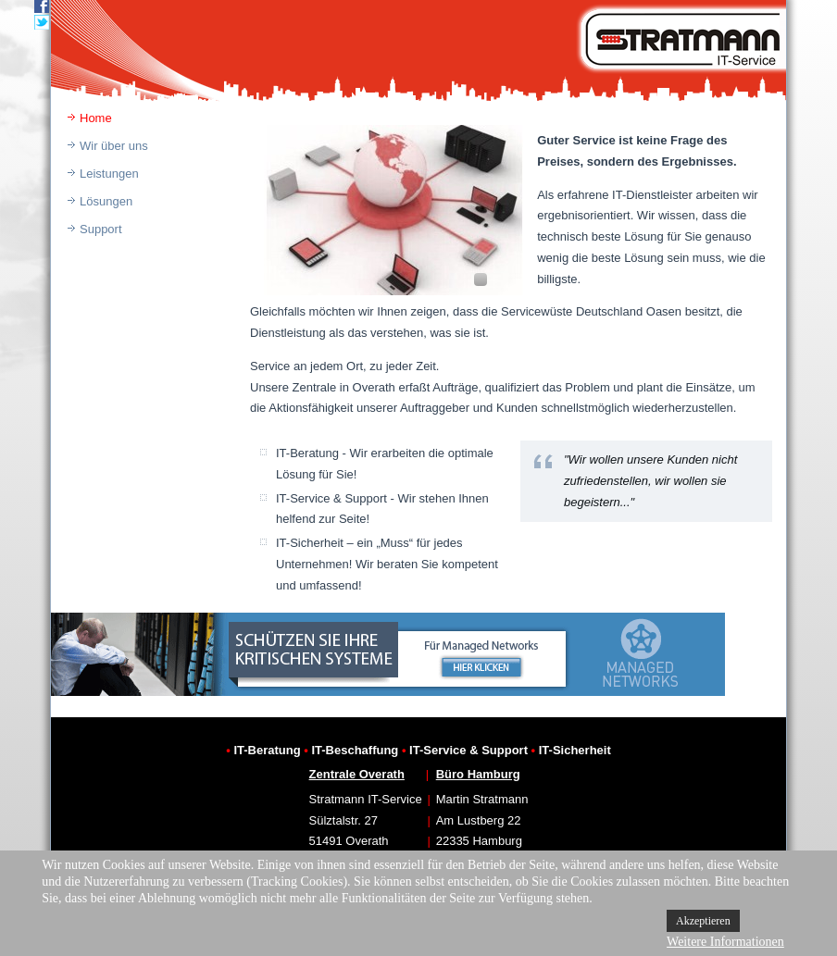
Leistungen (109, 173)
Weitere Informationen (725, 942)
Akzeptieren (703, 920)
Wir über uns (114, 146)
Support (101, 229)
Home (96, 118)
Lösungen (106, 201)
